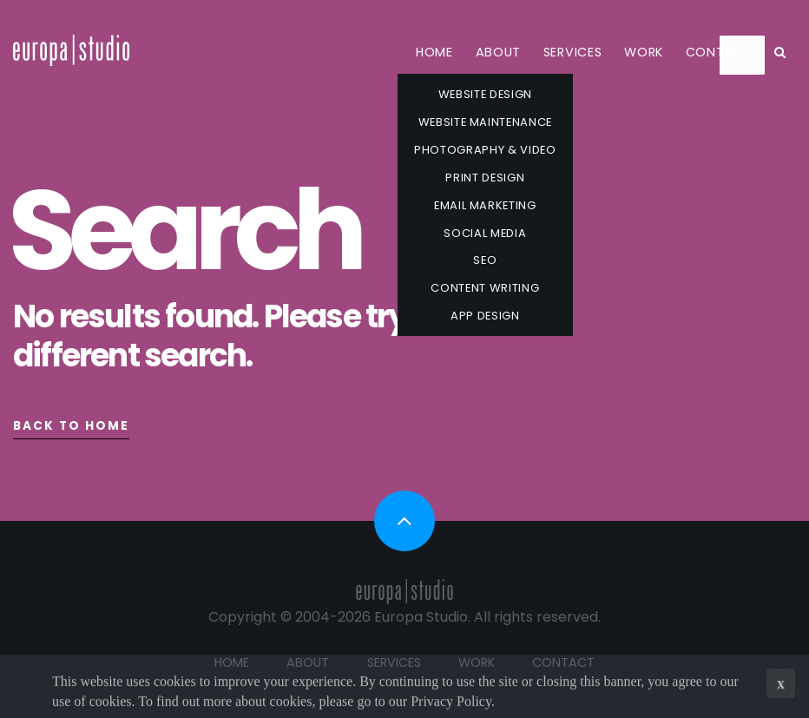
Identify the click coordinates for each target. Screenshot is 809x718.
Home (434, 52)
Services (572, 52)
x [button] (781, 686)
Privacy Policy (451, 702)
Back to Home (71, 426)
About (499, 52)
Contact (719, 52)
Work (643, 52)
